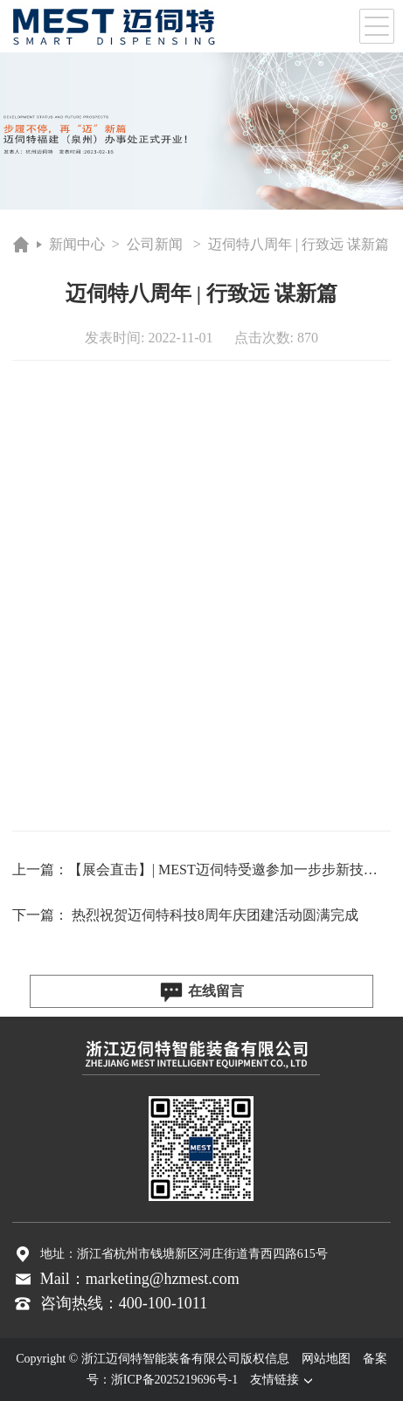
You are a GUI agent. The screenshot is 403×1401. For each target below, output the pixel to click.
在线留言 (201, 992)
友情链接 (283, 1379)
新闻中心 (77, 244)
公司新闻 (155, 244)
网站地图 (326, 1358)
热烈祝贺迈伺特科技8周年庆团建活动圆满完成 (215, 915)
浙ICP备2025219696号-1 (174, 1379)
